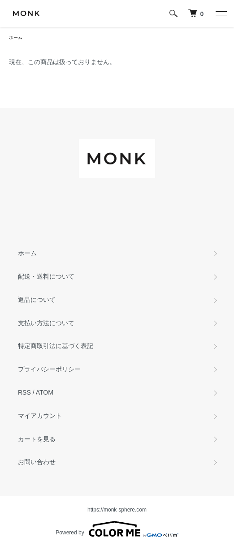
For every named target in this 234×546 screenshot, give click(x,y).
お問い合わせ (37, 461)
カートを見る (37, 439)
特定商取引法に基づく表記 (55, 345)
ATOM (44, 392)
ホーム (15, 37)
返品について (37, 299)
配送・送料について (46, 276)
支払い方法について (46, 323)
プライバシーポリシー (49, 369)
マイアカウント (40, 415)
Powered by (117, 529)
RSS (24, 392)
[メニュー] (220, 13)
